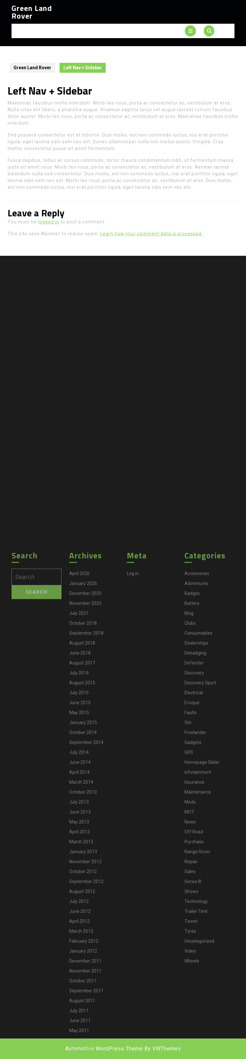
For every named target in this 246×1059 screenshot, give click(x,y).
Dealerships (196, 901)
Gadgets (192, 1000)
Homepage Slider (201, 1020)
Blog (188, 871)
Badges (192, 851)
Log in (133, 831)
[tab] (190, 31)
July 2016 (79, 931)
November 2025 (85, 861)
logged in (48, 221)
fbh (188, 980)
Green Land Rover (32, 11)
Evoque (192, 960)
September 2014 (86, 1000)
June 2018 (80, 911)
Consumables (198, 891)
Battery (192, 861)
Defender (194, 921)
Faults (190, 970)
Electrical (193, 951)
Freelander (195, 990)
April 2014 (79, 1030)
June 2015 (80, 960)
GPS (188, 1010)
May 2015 (79, 970)
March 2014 (81, 1040)
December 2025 (85, 851)
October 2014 (83, 990)
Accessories (196, 831)
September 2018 (86, 891)
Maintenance (197, 1050)
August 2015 (82, 941)
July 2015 (79, 951)
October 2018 (83, 881)
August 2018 (82, 901)
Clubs (190, 881)
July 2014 (79, 1010)
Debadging (195, 911)
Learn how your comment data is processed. (151, 233)
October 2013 (83, 1050)
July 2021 (79, 871)
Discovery (194, 931)
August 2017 (82, 921)
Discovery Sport (200, 941)
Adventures (196, 841)
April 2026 (79, 831)
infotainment (197, 1030)
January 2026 (83, 841)
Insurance (194, 1040)
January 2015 (83, 980)
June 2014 (80, 1020)
